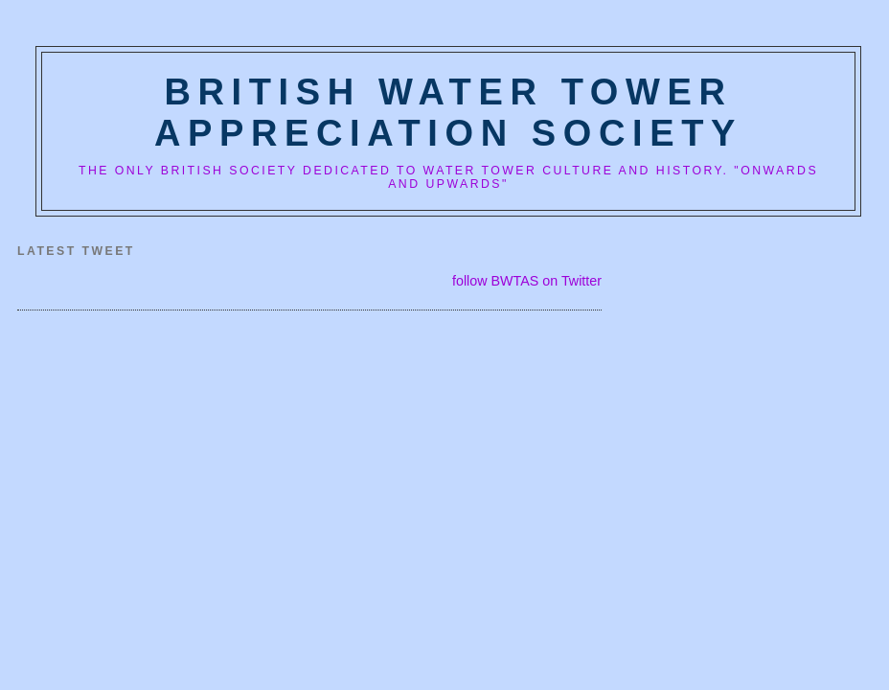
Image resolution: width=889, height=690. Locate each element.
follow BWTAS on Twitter (527, 280)
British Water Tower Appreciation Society (448, 112)
